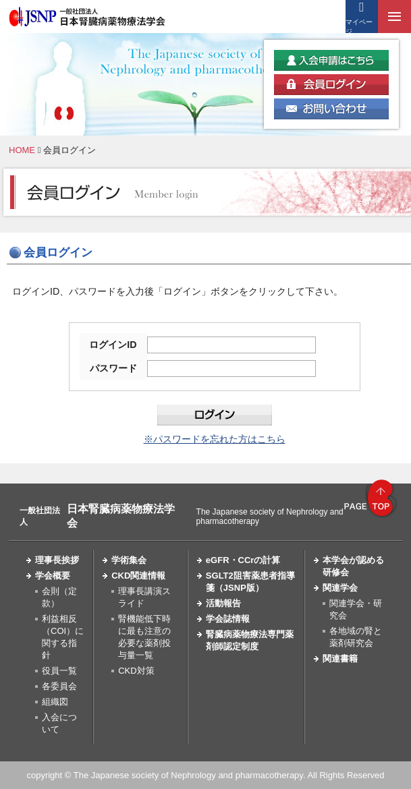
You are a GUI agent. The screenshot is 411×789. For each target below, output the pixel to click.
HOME (22, 150)
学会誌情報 (228, 619)
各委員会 (59, 686)
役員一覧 (59, 671)
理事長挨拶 (57, 560)
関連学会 (340, 588)
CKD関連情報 (138, 576)
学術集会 (128, 560)
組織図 (55, 702)
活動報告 (223, 603)
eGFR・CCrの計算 (243, 560)
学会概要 (52, 576)
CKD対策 (136, 671)
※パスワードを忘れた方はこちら (214, 439)
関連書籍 (340, 658)
